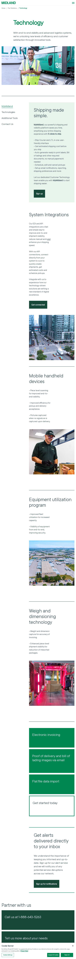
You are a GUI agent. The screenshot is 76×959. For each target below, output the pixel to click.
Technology (23, 8)
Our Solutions (12, 8)
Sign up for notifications (46, 884)
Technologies (8, 112)
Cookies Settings (7, 955)
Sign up (39, 193)
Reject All (66, 955)
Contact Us (7, 124)
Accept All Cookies (53, 955)
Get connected (38, 304)
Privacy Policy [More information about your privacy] (24, 951)
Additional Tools (10, 118)
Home (3, 8)
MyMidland (7, 106)
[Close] (73, 946)
